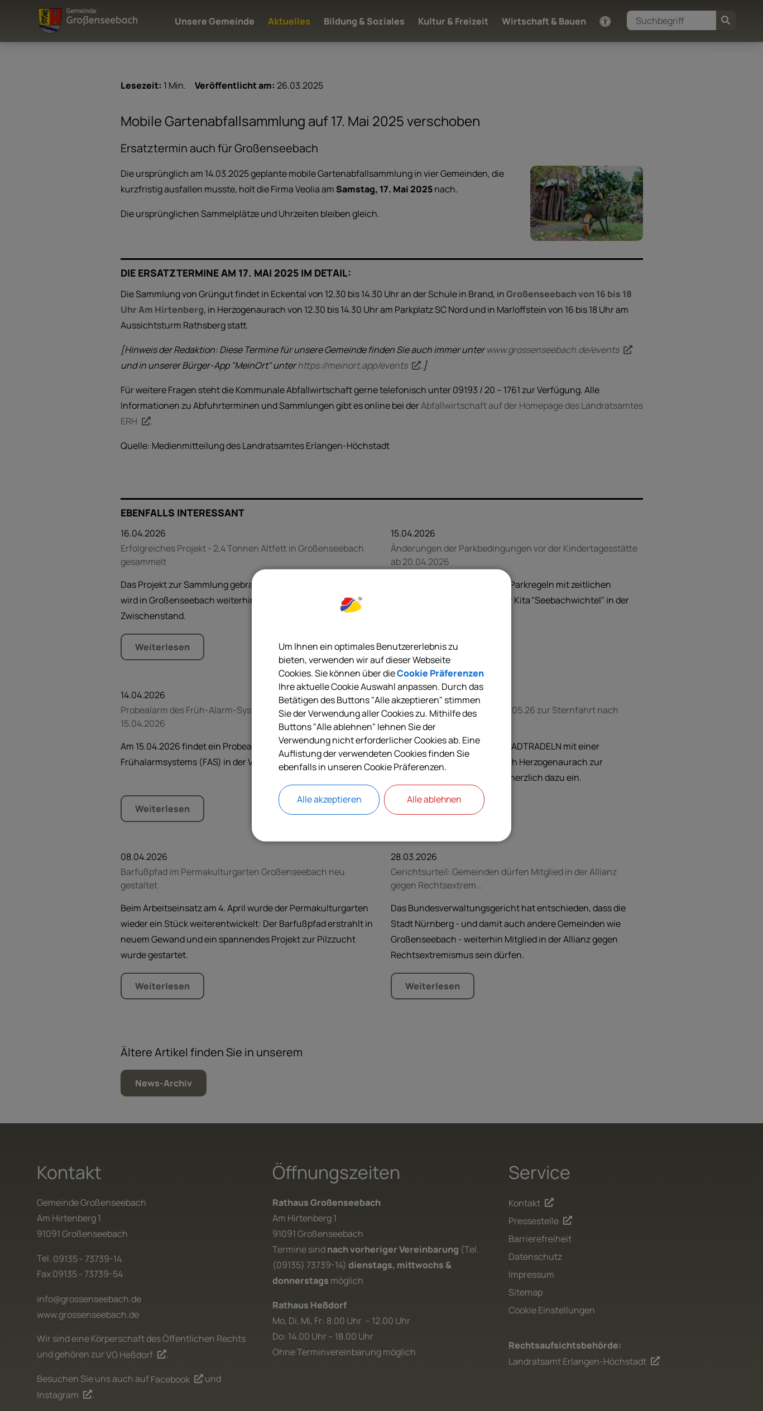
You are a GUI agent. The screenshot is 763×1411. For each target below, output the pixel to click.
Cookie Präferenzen (440, 673)
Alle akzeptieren (328, 800)
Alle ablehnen (434, 800)
